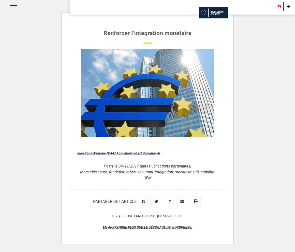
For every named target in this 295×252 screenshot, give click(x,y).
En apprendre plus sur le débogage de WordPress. (147, 227)
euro (103, 172)
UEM (147, 178)
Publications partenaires (169, 166)
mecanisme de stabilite (194, 172)
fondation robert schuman (131, 172)
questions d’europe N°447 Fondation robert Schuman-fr (118, 153)
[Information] (289, 6)
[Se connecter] (279, 6)
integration (164, 172)
